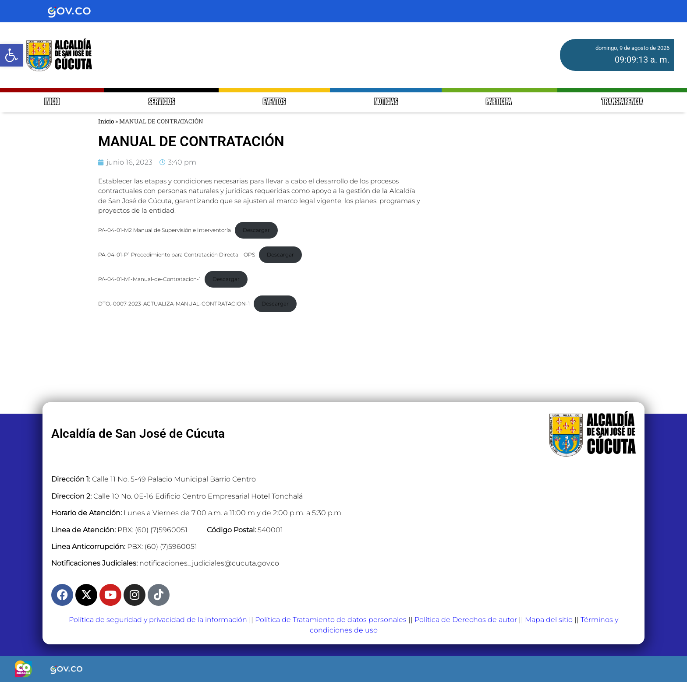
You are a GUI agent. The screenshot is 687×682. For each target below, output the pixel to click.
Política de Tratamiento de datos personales (331, 619)
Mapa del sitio (549, 619)
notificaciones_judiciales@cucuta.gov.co (209, 563)
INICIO (52, 102)
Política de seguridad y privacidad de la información (158, 619)
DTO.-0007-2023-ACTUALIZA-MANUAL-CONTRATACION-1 (174, 303)
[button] (11, 55)
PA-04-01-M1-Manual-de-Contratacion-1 (149, 279)
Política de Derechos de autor (465, 619)
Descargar (256, 230)
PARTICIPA (499, 102)
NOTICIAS (385, 102)
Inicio (106, 121)
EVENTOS (274, 102)
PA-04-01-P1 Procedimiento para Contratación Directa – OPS (176, 254)
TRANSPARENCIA (622, 102)
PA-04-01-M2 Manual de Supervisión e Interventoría (164, 230)
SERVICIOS (161, 102)
